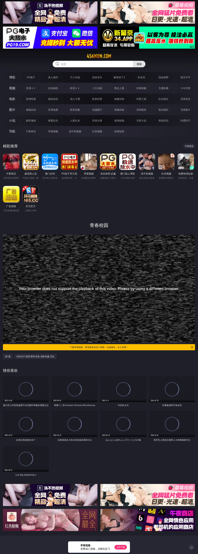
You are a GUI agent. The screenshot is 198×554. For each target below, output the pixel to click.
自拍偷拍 (53, 88)
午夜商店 (31, 131)
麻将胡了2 (119, 77)
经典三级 (141, 99)
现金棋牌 (163, 77)
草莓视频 (53, 131)
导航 (12, 131)
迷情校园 (119, 120)
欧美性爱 (97, 99)
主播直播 (163, 88)
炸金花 (141, 77)
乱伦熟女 (163, 99)
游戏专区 (97, 77)
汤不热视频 (75, 131)
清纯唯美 (141, 109)
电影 (12, 99)
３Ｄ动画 (97, 88)
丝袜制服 (141, 88)
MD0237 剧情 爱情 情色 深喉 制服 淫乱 (35, 356)
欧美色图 (75, 109)
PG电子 (31, 77)
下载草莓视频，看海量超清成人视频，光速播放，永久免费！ (132, 347)
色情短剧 (119, 131)
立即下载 (120, 547)
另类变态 (185, 99)
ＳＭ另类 (185, 88)
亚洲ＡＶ (31, 88)
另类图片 (185, 109)
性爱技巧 (185, 120)
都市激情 (31, 120)
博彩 (12, 77)
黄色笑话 (163, 120)
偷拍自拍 (53, 99)
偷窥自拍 (31, 109)
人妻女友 (75, 120)
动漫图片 (97, 109)
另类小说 (141, 120)
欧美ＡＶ (75, 88)
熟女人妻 (119, 88)
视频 (12, 88)
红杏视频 (97, 131)
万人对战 (75, 77)
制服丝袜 (119, 99)
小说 (12, 120)
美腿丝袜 (119, 109)
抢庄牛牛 (185, 77)
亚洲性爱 (31, 99)
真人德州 (53, 77)
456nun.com (99, 56)
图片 (12, 110)
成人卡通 (75, 99)
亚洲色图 (53, 109)
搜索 (139, 64)
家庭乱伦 (53, 120)
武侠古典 (97, 120)
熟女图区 (163, 109)
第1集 (8, 356)
